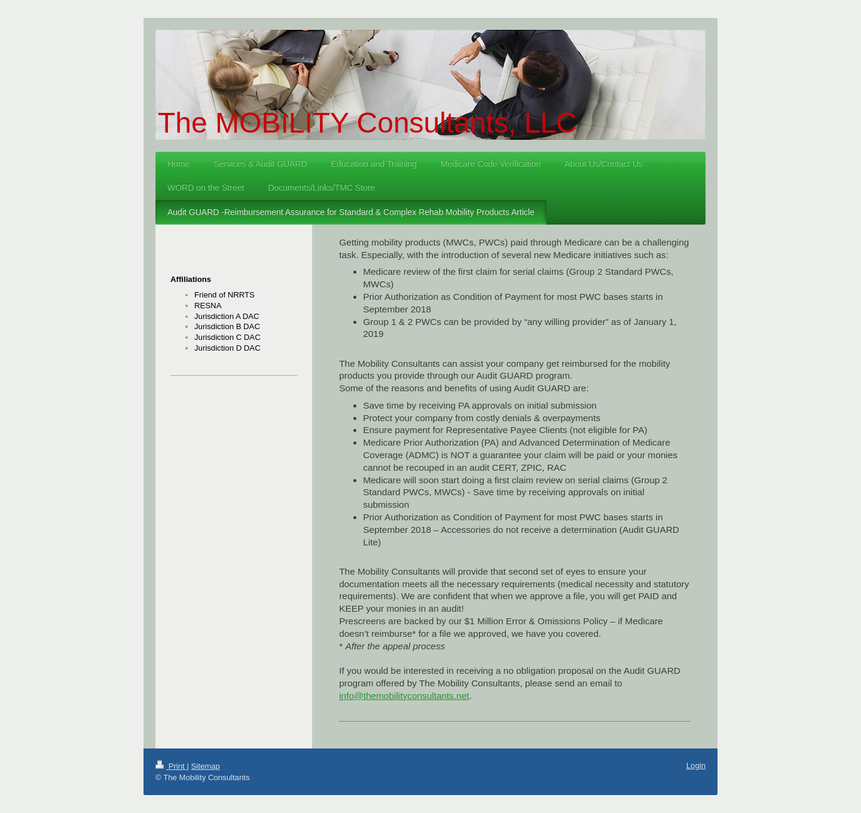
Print (171, 766)
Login (696, 765)
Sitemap (205, 766)
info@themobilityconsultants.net (404, 696)
